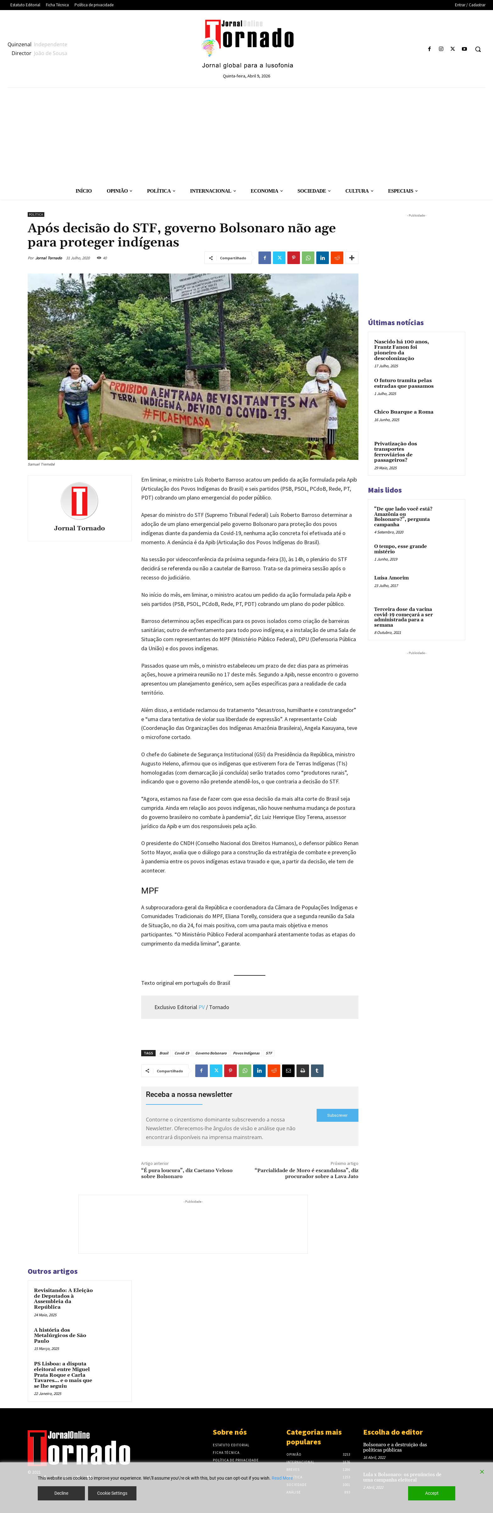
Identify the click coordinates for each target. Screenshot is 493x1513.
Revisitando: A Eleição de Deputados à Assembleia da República (63, 1298)
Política (36, 214)
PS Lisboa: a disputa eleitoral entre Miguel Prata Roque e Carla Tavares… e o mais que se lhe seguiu (63, 1375)
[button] (477, 49)
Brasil (163, 1053)
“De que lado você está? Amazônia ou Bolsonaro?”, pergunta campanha (403, 517)
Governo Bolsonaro (211, 1053)
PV (201, 1007)
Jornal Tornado (48, 258)
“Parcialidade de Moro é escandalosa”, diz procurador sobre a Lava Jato (306, 1173)
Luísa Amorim (391, 578)
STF (269, 1053)
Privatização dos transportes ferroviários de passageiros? (395, 452)
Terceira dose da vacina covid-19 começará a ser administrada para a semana (403, 617)
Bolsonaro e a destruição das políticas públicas (395, 1447)
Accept (432, 1493)
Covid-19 (181, 1053)
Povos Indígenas (246, 1053)
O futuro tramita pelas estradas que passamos (404, 383)
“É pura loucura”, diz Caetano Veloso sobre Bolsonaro (187, 1173)
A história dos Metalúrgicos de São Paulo (60, 1335)
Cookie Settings (112, 1493)
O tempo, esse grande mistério (400, 549)
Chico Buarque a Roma (404, 412)
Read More (282, 1478)
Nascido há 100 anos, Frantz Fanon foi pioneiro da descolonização (401, 350)
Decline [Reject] (61, 1493)
